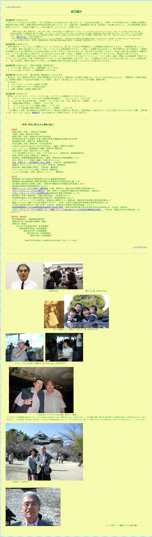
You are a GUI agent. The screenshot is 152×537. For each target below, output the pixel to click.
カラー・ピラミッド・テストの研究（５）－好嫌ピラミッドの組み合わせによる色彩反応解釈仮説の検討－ (57, 210)
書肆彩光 (36, 113)
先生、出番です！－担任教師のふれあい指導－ (32, 163)
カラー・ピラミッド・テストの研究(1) (28, 191)
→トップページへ (13, 7)
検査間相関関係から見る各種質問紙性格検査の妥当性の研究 (37, 207)
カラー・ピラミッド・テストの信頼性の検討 (31, 193)
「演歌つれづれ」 (21, 37)
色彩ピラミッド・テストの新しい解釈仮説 (30, 188)
